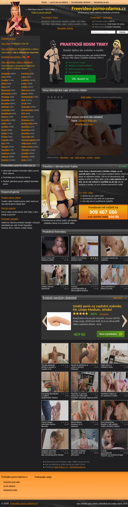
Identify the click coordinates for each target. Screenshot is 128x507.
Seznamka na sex (101, 2)
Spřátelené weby (10, 490)
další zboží (118, 298)
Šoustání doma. (65, 28)
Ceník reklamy (9, 486)
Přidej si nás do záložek (41, 12)
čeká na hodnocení (56, 97)
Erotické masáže (9, 219)
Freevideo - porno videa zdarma (99, 8)
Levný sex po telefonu (59, 2)
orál (71, 158)
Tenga (44, 2)
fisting (84, 24)
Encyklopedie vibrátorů (81, 2)
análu (64, 24)
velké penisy (80, 158)
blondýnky (45, 21)
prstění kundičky (74, 24)
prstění (97, 158)
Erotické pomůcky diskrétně (60, 297)
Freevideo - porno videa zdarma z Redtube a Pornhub (14, 20)
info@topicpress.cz (77, 467)
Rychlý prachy (8, 208)
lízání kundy (56, 21)
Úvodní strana (8, 38)
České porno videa (11, 197)
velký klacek (56, 24)
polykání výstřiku (69, 21)
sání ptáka (81, 21)
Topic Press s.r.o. (61, 467)
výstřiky (90, 158)
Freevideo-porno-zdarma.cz (24, 503)
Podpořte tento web (11, 482)
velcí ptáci (45, 24)
